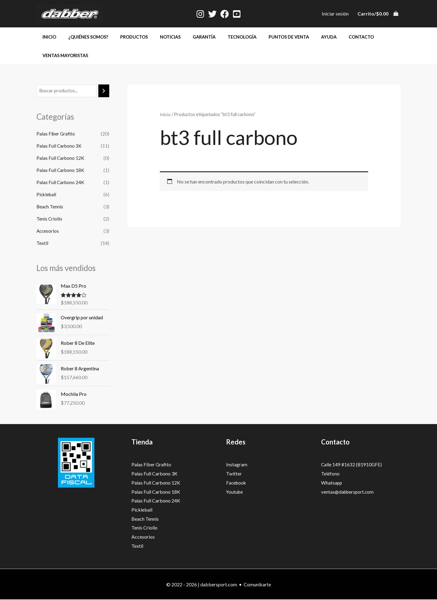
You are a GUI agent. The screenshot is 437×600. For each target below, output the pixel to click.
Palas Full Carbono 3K (59, 146)
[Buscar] (103, 91)
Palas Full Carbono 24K (60, 182)
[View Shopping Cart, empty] (378, 13)
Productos (125, 36)
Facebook (236, 483)
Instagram (236, 465)
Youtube (235, 492)
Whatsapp (332, 483)
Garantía (189, 36)
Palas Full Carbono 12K (60, 158)
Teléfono (330, 474)
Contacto (332, 36)
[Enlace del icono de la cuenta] (335, 13)
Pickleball (46, 194)
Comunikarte (257, 585)
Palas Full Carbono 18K (60, 170)
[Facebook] (224, 14)
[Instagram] (200, 14)
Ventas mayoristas (63, 55)
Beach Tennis (50, 207)
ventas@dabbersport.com (348, 492)
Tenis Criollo (49, 219)
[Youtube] (236, 14)
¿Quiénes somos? (83, 36)
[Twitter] (212, 14)
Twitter (234, 474)
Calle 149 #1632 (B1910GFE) (352, 465)
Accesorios (48, 231)
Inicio (47, 36)
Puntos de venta (266, 36)
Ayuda (303, 36)
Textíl (42, 243)
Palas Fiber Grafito (56, 134)
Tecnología (223, 36)
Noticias (158, 36)
